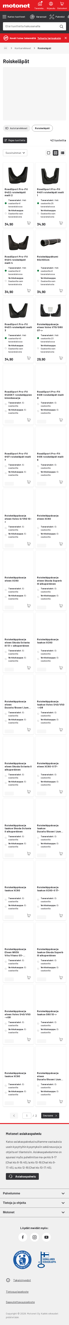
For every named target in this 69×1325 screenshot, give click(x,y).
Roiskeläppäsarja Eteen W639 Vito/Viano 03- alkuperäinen (15, 952)
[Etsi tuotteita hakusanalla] (61, 26)
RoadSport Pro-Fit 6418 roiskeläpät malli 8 (50, 394)
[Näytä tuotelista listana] (62, 153)
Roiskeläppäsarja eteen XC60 (48, 517)
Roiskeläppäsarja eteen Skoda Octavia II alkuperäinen (18, 766)
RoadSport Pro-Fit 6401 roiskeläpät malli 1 (50, 192)
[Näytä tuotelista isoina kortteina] (48, 153)
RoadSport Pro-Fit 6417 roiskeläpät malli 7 (18, 456)
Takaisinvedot (22, 1280)
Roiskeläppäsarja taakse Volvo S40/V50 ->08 (50, 704)
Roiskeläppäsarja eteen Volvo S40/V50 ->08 (18, 1014)
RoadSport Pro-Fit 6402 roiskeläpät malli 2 (16, 192)
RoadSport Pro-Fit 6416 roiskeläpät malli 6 (50, 456)
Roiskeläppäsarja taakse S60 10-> (48, 1013)
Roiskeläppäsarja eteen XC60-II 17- (48, 765)
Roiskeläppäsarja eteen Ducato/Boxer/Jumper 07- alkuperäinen (18, 704)
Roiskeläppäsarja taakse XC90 (15, 1075)
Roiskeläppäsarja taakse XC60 (48, 641)
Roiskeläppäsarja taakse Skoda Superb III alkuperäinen (50, 952)
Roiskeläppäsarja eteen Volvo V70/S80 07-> (50, 327)
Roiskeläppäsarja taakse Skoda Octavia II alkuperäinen (18, 828)
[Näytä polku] (5, 48)
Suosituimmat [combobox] (13, 152)
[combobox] (30, 26)
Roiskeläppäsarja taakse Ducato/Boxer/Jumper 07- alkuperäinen (51, 828)
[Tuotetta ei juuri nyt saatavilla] (29, 223)
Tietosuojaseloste (17, 1291)
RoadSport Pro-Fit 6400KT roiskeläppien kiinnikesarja (18, 394)
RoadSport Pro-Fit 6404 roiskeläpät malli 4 (16, 259)
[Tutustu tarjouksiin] (49, 38)
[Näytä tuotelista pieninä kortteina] (55, 153)
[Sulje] (65, 38)
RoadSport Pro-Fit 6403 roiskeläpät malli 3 (18, 327)
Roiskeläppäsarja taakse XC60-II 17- (48, 889)
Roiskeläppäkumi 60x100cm (47, 258)
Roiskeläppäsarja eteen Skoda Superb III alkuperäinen (49, 580)
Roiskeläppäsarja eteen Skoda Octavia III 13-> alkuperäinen (17, 642)
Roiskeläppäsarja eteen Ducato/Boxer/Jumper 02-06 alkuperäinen (51, 1076)
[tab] (38, 16)
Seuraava (50, 1115)
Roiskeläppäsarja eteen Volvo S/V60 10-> (18, 518)
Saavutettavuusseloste (20, 1302)
